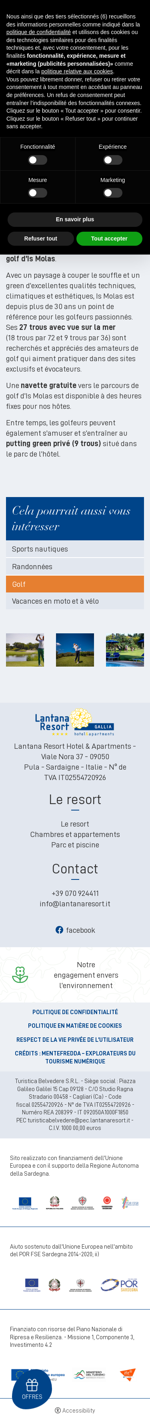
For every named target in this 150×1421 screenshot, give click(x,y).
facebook (75, 930)
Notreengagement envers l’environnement (86, 974)
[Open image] (25, 648)
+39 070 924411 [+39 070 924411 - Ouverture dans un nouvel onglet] (75, 893)
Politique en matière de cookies (75, 1026)
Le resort (75, 824)
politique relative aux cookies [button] (77, 71)
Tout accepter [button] (109, 238)
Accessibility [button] (78, 1411)
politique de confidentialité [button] (38, 32)
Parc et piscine (75, 845)
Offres (32, 1397)
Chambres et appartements (75, 834)
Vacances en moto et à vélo (55, 601)
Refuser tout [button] (40, 238)
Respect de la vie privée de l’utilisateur (75, 1040)
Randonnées (32, 566)
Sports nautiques (40, 549)
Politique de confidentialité (75, 1012)
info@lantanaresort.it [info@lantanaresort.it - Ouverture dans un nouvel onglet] (75, 903)
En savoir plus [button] (75, 219)
